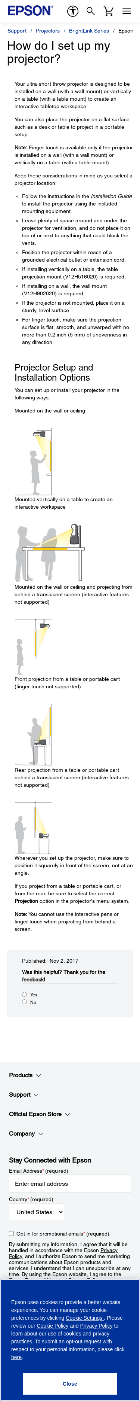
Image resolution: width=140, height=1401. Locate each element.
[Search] (91, 11)
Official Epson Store (40, 1114)
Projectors (48, 31)
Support (17, 31)
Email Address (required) (38, 1171)
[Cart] (109, 11)
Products (25, 1075)
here (16, 1357)
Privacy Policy (96, 1326)
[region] (70, 1340)
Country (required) (31, 1199)
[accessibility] (73, 11)
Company (26, 1134)
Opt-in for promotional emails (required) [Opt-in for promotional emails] (62, 1234)
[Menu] (127, 11)
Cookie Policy (52, 1326)
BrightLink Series (89, 31)
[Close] (70, 1384)
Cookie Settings (85, 1318)
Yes (33, 995)
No (33, 1002)
